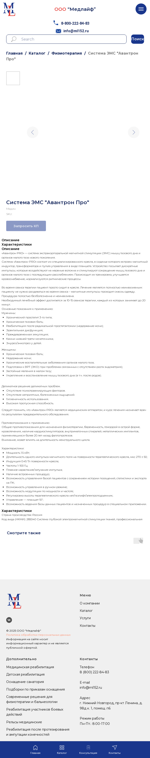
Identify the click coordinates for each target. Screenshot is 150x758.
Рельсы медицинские (24, 722)
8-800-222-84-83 (75, 23)
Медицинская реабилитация (30, 667)
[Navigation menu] (141, 9)
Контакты (87, 626)
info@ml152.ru (76, 31)
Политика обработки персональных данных (38, 634)
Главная (14, 53)
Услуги (85, 618)
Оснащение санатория (25, 682)
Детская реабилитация (25, 674)
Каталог (37, 53)
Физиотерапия (66, 53)
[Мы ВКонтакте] (9, 620)
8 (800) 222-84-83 (94, 672)
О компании (90, 603)
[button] (88, 750)
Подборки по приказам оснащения (35, 689)
